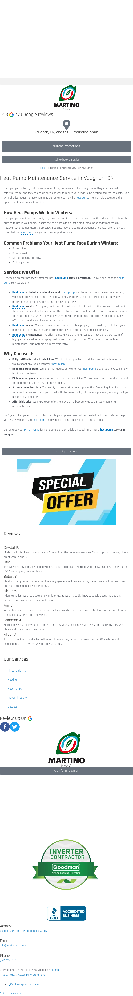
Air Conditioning (17, 671)
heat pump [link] (82, 198)
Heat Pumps (15, 689)
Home (42, 167)
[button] (66, 81)
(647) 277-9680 (8, 960)
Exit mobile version (10, 993)
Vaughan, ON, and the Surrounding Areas (66, 132)
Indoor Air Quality (18, 698)
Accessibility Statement (31, 975)
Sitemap (55, 970)
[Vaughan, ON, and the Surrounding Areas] (66, 125)
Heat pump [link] (18, 292)
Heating (12, 680)
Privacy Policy (8, 975)
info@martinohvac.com (13, 945)
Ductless (12, 707)
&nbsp (24, 984)
